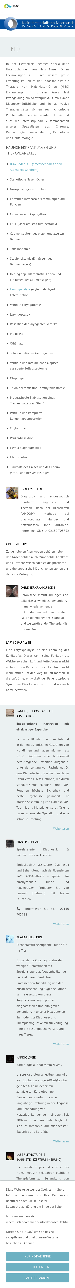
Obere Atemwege (19, 544)
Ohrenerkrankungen (38, 587)
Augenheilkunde (29, 937)
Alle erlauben (37, 1278)
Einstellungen (37, 1267)
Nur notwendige (37, 1256)
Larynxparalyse (20, 289)
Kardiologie (26, 1057)
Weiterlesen (61, 828)
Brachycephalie (33, 489)
